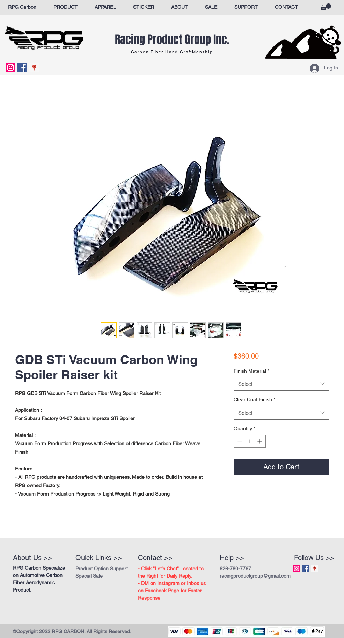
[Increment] (260, 441)
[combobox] (281, 384)
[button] (326, 6)
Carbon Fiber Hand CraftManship (172, 52)
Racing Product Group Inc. (172, 39)
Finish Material (251, 371)
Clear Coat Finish (254, 399)
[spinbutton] (249, 441)
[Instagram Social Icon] (10, 67)
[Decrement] (239, 441)
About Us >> (32, 557)
